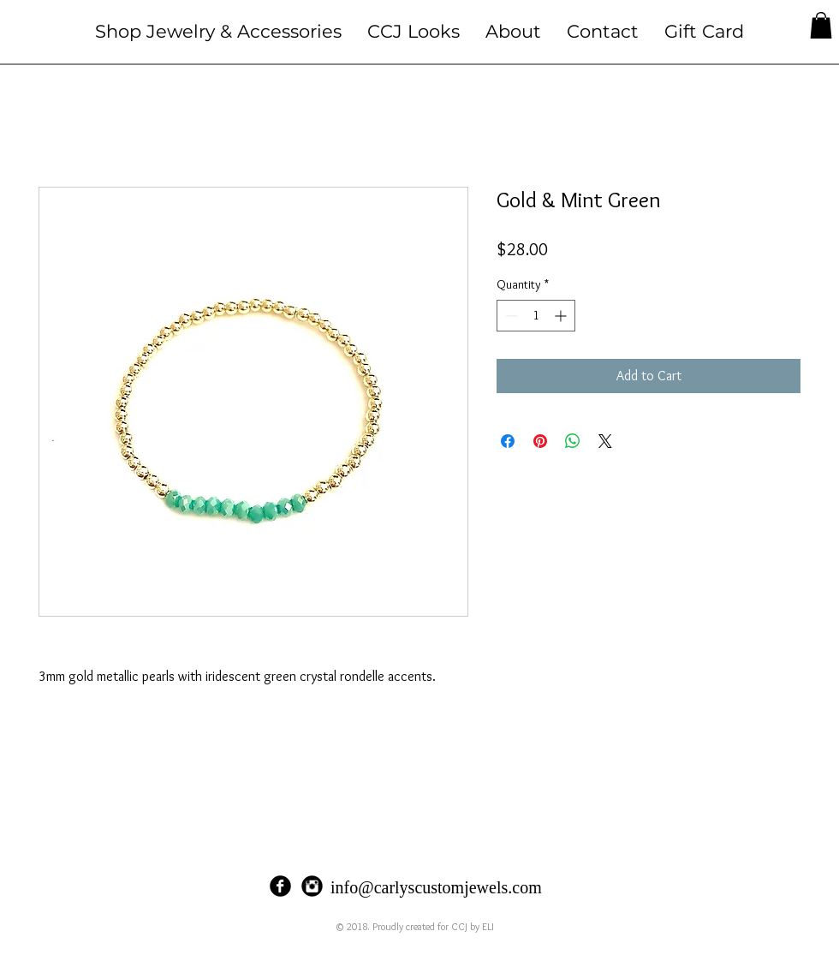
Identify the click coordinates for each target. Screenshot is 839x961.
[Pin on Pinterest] (540, 441)
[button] (218, 31)
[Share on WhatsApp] (572, 441)
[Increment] (562, 316)
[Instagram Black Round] (312, 886)
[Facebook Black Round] (280, 886)
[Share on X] (605, 441)
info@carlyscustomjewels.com (436, 887)
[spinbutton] (536, 316)
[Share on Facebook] (507, 441)
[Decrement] (510, 316)
